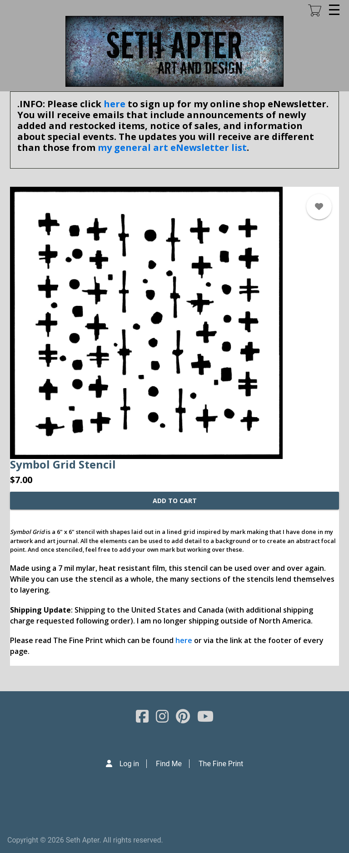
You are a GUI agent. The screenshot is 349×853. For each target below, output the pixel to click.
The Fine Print (221, 763)
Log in (129, 763)
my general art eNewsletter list (172, 147)
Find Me (169, 763)
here (114, 104)
